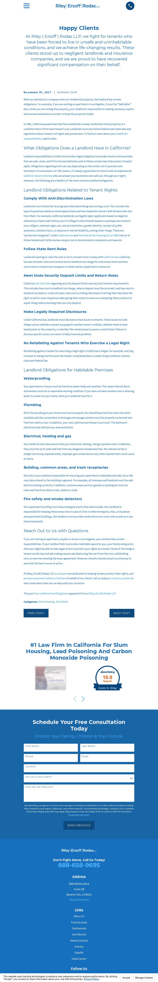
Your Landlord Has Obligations (51, 593)
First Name (32, 746)
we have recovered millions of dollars (45, 578)
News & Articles (79, 940)
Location (30, 766)
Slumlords (62, 601)
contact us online (120, 578)
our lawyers (61, 573)
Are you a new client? (38, 777)
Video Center (79, 958)
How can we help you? (39, 787)
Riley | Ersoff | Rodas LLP (102, 593)
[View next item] (83, 699)
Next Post (121, 613)
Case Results (79, 934)
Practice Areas (79, 922)
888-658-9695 (79, 865)
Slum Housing (46, 601)
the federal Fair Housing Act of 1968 (98, 235)
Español (79, 952)
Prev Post (36, 613)
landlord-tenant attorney (38, 176)
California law (65, 235)
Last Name (88, 746)
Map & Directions (79, 899)
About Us (79, 916)
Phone (29, 756)
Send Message (78, 825)
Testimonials (79, 928)
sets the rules (42, 283)
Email (84, 756)
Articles (79, 946)
